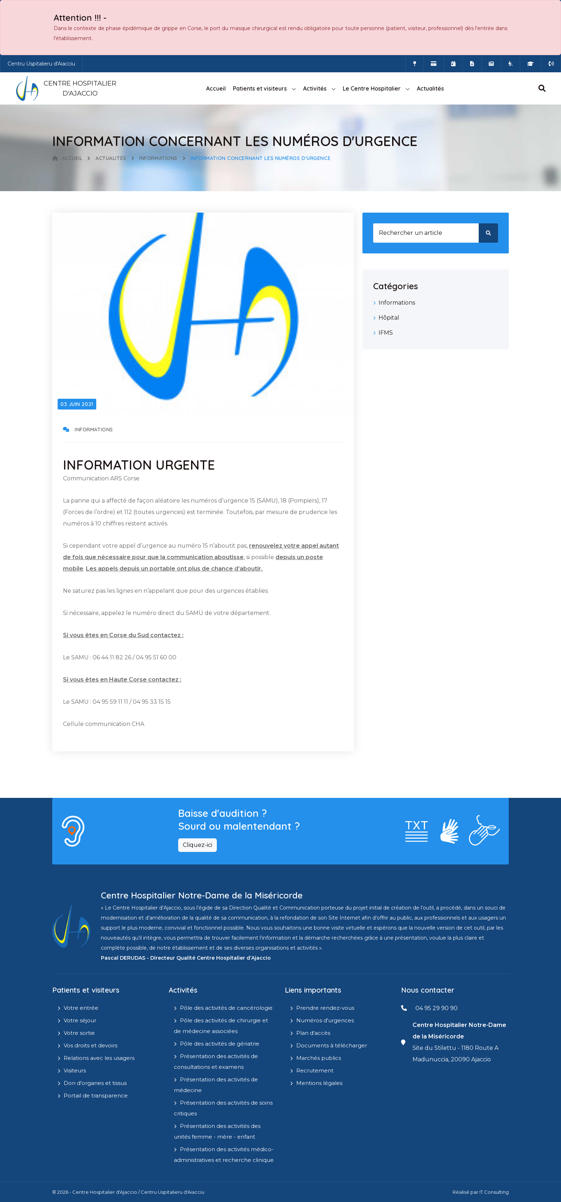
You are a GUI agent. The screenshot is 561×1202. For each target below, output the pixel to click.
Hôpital (389, 317)
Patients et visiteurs (260, 88)
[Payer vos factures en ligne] (434, 63)
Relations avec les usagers (99, 1058)
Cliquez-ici (197, 845)
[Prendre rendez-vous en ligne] (453, 63)
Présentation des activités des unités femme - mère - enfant (217, 1131)
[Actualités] (491, 63)
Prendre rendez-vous (325, 1007)
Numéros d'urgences (325, 1020)
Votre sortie (79, 1032)
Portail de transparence (96, 1095)
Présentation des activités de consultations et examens (216, 1061)
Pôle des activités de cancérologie (226, 1007)
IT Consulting (494, 1192)
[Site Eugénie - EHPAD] (510, 63)
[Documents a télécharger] (472, 63)
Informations (158, 158)
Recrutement (314, 1070)
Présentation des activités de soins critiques (223, 1108)
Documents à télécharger (331, 1045)
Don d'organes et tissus (95, 1083)
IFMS (386, 332)
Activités (315, 88)
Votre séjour (80, 1020)
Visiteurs (75, 1070)
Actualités (430, 88)
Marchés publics (318, 1058)
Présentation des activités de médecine (216, 1085)
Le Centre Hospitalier (372, 88)
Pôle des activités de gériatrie (219, 1043)
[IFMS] (530, 63)
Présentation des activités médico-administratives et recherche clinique (224, 1154)
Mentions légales (319, 1083)
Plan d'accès (313, 1032)
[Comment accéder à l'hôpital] (414, 63)
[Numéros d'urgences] (551, 63)
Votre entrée (81, 1007)
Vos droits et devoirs (90, 1045)
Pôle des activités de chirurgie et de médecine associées (221, 1025)
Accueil (216, 88)
